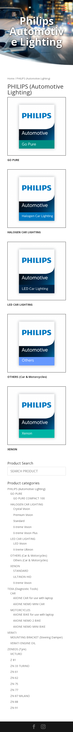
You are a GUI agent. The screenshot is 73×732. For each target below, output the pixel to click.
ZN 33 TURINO (19, 666)
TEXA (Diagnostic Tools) (22, 589)
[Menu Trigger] (64, 8)
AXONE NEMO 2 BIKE (27, 620)
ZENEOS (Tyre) (16, 649)
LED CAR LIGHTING (22, 539)
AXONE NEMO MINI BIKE (29, 626)
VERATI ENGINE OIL (23, 643)
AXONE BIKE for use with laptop (33, 614)
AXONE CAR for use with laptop (33, 598)
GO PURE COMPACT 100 (29, 498)
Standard (19, 521)
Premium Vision (23, 515)
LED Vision (20, 543)
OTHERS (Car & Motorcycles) (28, 555)
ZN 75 (14, 684)
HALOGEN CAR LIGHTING (26, 504)
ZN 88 (14, 702)
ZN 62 (14, 678)
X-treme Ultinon (23, 549)
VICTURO (16, 654)
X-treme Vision (22, 527)
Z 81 (13, 660)
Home (10, 78)
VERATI (12, 632)
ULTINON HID (22, 577)
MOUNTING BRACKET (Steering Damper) (36, 637)
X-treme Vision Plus (25, 533)
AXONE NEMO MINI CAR (29, 604)
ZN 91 (14, 708)
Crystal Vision (21, 509)
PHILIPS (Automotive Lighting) (26, 489)
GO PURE (16, 493)
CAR (13, 593)
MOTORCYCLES (20, 610)
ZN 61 (14, 672)
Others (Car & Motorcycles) (30, 560)
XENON (15, 566)
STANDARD (20, 571)
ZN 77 (14, 690)
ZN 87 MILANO (20, 696)
